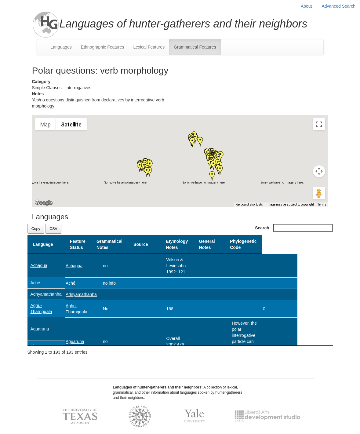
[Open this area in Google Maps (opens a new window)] (44, 203)
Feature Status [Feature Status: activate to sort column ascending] (77, 244)
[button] (192, 142)
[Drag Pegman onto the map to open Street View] (319, 193)
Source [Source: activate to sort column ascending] (180, 244)
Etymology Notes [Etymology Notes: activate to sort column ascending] (219, 244)
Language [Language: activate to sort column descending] (43, 244)
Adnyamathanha (46, 294)
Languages (61, 47)
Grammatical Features (195, 47)
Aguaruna (40, 328)
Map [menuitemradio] (45, 124)
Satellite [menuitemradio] (71, 124)
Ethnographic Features (102, 47)
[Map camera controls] (319, 171)
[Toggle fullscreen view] (319, 124)
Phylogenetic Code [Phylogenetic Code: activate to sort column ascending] (313, 244)
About (306, 6)
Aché (35, 282)
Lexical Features (149, 47)
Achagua (39, 265)
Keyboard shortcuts (249, 204)
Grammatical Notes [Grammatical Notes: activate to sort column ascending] (117, 244)
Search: (294, 228)
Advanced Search (338, 6)
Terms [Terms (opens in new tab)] (322, 204)
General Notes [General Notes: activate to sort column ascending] (256, 244)
